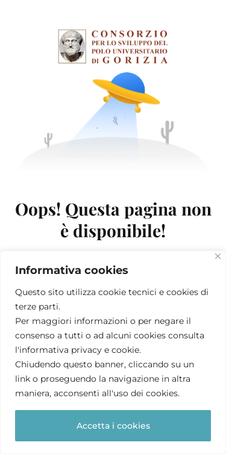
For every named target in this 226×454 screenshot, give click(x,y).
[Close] (218, 256)
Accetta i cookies (113, 425)
